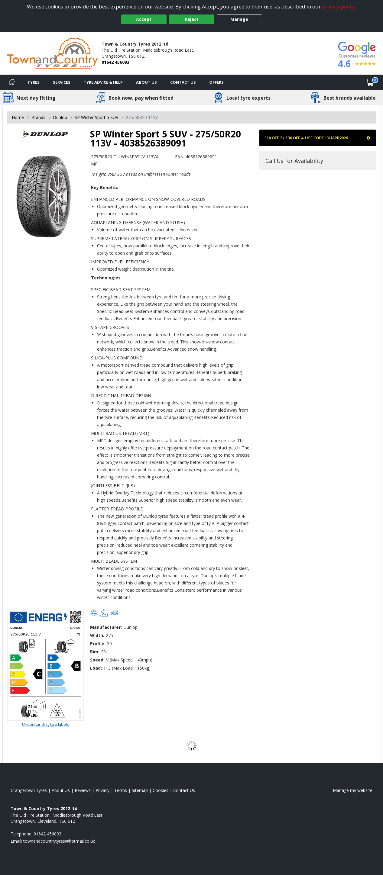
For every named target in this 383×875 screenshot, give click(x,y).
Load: (96, 668)
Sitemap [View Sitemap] (140, 790)
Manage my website (352, 790)
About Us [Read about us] (61, 790)
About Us (146, 82)
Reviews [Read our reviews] (83, 790)
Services (61, 82)
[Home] (12, 82)
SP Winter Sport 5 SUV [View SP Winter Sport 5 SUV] (96, 117)
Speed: (97, 660)
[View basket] (370, 82)
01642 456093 (115, 62)
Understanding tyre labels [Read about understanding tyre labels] (45, 724)
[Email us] (59, 841)
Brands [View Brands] (38, 117)
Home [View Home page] (18, 117)
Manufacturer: (106, 627)
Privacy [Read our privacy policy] (102, 790)
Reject (192, 19)
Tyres (34, 82)
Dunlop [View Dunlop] (60, 117)
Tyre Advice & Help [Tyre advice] (103, 82)
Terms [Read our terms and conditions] (120, 790)
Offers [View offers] (216, 82)
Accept (143, 19)
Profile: (97, 643)
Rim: (94, 652)
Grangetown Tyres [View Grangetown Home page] (29, 790)
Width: (97, 635)
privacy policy (338, 6)
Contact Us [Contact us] (183, 82)
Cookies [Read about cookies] (160, 790)
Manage (239, 19)
